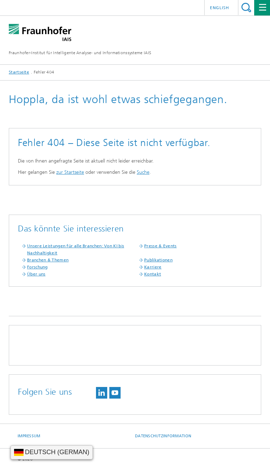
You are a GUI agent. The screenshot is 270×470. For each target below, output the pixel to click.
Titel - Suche (246, 7)
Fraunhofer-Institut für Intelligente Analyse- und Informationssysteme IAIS (80, 52)
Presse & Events (160, 245)
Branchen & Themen (48, 260)
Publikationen (158, 260)
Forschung (37, 267)
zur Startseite (70, 172)
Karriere (152, 267)
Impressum (29, 436)
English (219, 7)
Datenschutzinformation (163, 436)
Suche (143, 172)
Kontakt (152, 274)
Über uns (36, 274)
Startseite (19, 72)
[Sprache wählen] (51, 452)
